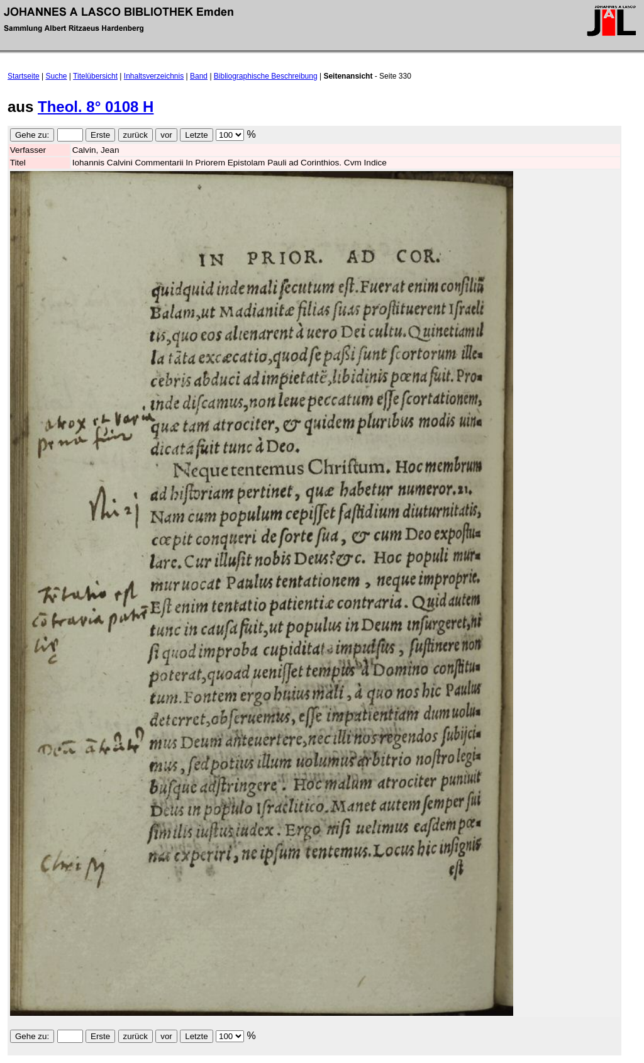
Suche (56, 76)
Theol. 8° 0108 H (95, 106)
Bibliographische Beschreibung (266, 76)
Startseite (24, 76)
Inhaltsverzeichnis (154, 76)
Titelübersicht (95, 76)
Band (199, 76)
